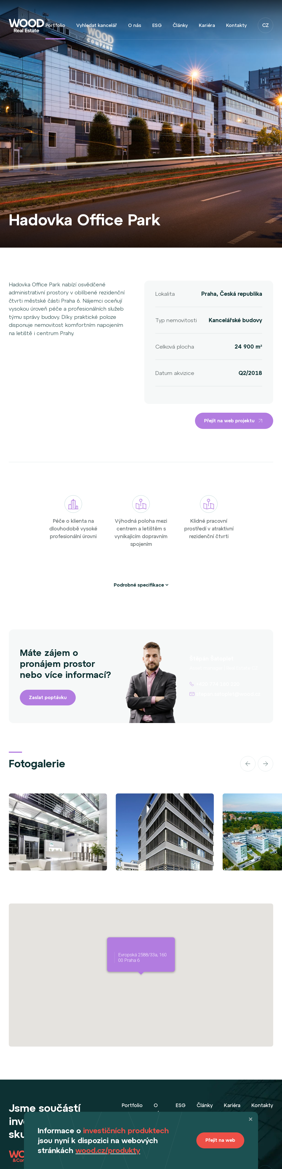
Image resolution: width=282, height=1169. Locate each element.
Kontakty (236, 25)
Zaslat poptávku (48, 697)
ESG (157, 25)
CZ (265, 25)
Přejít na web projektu (234, 421)
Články (180, 25)
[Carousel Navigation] (231, 763)
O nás (134, 25)
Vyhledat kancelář (96, 25)
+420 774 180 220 (218, 684)
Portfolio (55, 25)
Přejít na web (220, 1140)
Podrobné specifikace (139, 585)
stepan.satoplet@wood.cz (228, 694)
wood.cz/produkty (107, 1150)
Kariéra (207, 25)
